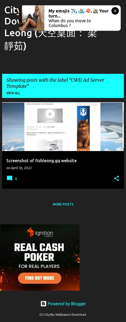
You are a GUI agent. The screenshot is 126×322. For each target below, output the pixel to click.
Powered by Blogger (63, 303)
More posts (63, 204)
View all (13, 93)
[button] (116, 178)
